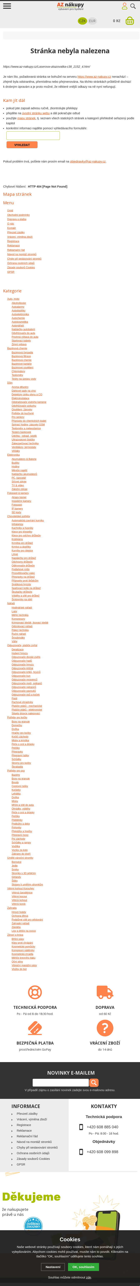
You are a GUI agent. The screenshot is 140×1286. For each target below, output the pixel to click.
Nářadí (11, 603)
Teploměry (17, 375)
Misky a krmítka (20, 740)
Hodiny (15, 466)
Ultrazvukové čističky (23, 439)
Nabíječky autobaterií (23, 329)
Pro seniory (18, 417)
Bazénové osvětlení (22, 367)
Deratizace (18, 649)
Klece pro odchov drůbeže (26, 535)
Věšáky (16, 450)
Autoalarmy (18, 306)
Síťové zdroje (19, 481)
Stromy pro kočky (21, 763)
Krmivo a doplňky (21, 546)
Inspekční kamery (21, 501)
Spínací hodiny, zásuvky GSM (28, 424)
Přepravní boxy (20, 835)
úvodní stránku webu (36, 113)
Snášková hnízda (21, 584)
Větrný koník (19, 904)
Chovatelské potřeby (18, 516)
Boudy (15, 782)
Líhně (15, 554)
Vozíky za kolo (20, 850)
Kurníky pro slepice (22, 550)
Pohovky (16, 827)
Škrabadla (17, 766)
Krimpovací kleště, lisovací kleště (30, 622)
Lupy (14, 611)
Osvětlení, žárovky (22, 409)
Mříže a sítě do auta (23, 805)
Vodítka (16, 846)
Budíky (15, 462)
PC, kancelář (19, 477)
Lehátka (16, 793)
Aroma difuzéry (20, 387)
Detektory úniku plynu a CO (27, 394)
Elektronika (13, 454)
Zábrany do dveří (21, 853)
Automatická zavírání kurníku (28, 520)
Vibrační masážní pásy (24, 965)
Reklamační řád (27, 1136)
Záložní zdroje (19, 489)
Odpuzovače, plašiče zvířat (22, 645)
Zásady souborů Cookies (33, 1158)
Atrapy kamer (19, 497)
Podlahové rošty (21, 569)
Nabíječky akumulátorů (24, 474)
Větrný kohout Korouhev (20, 888)
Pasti (14, 698)
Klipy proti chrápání (22, 942)
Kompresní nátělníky (23, 950)
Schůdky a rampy (21, 842)
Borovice (16, 862)
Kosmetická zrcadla (22, 954)
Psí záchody (18, 838)
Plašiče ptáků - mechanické (27, 706)
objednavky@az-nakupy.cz (88, 161)
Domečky (17, 725)
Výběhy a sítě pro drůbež (25, 595)
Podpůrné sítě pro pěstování (27, 919)
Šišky (15, 880)
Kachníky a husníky (22, 528)
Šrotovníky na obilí (22, 599)
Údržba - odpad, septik (24, 435)
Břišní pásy (18, 939)
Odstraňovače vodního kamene (29, 402)
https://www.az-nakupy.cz (94, 76)
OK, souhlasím (83, 1267)
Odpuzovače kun (21, 675)
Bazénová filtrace (21, 356)
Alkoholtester (19, 303)
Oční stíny (17, 961)
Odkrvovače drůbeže (23, 565)
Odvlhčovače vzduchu (24, 405)
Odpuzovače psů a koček (26, 694)
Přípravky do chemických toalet (29, 420)
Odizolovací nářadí (22, 626)
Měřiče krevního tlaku (23, 957)
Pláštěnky (17, 820)
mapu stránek (26, 118)
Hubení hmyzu (20, 653)
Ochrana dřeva (20, 915)
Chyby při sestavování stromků (37, 1147)
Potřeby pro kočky (17, 717)
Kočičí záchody (20, 736)
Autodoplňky (18, 310)
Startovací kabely (21, 340)
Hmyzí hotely (19, 912)
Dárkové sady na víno (24, 390)
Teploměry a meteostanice (26, 428)
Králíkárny (17, 539)
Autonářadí (18, 325)
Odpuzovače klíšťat (22, 668)
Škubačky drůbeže (22, 591)
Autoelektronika (20, 314)
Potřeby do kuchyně (23, 413)
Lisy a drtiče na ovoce (24, 930)
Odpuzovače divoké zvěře (26, 657)
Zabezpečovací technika (25, 443)
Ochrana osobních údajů (33, 1153)
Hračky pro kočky (21, 732)
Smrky (15, 869)
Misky (15, 801)
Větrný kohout (19, 900)
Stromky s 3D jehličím (24, 873)
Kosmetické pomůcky (23, 946)
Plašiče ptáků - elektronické (27, 709)
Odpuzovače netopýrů (24, 687)
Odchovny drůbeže (22, 561)
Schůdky (16, 759)
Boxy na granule (21, 721)
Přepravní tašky (20, 755)
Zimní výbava (19, 344)
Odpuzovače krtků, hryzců (26, 672)
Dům (9, 382)
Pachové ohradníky (22, 702)
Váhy (14, 641)
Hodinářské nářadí (22, 607)
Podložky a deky (21, 823)
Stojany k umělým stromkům (27, 884)
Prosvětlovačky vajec (23, 573)
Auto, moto (13, 298)
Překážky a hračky (22, 831)
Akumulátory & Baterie (24, 459)
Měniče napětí (19, 470)
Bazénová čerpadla (22, 352)
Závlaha (16, 927)
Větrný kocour (19, 896)
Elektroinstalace (20, 398)
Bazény (16, 774)
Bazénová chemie (17, 348)
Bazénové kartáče (22, 363)
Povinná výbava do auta (25, 336)
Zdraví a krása (15, 934)
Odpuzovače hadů (22, 660)
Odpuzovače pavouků (24, 690)
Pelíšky (16, 747)
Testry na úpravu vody (24, 378)
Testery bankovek (21, 432)
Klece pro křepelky (22, 531)
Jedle (15, 865)
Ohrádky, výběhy (21, 808)
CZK (82, 21)
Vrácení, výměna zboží (32, 1119)
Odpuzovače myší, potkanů (27, 683)
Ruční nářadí (19, 633)
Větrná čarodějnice (22, 892)
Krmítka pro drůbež (22, 543)
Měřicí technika (20, 615)
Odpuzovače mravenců (24, 679)
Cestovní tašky (20, 786)
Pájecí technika (20, 630)
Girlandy (16, 877)
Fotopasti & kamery (18, 493)
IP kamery (17, 508)
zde (88, 1277)
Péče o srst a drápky (23, 744)
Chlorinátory (18, 371)
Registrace (24, 1125)
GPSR (21, 1164)
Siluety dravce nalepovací (26, 713)
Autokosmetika (20, 321)
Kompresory (18, 618)
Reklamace (24, 1130)
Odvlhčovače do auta (23, 333)
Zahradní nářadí (20, 923)
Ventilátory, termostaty (24, 447)
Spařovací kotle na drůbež (26, 588)
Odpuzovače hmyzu (23, 664)
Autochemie (18, 318)
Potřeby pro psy (16, 770)
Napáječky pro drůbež (24, 558)
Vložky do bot (19, 969)
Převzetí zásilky (27, 1113)
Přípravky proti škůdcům (25, 580)
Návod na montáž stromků (34, 1142)
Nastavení (53, 1267)
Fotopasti (17, 504)
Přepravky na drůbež (23, 576)
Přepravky (17, 751)
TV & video (18, 485)
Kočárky (16, 789)
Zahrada (12, 907)
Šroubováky (18, 637)
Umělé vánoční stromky (20, 857)
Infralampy (17, 524)
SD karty (16, 512)
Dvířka (15, 729)
